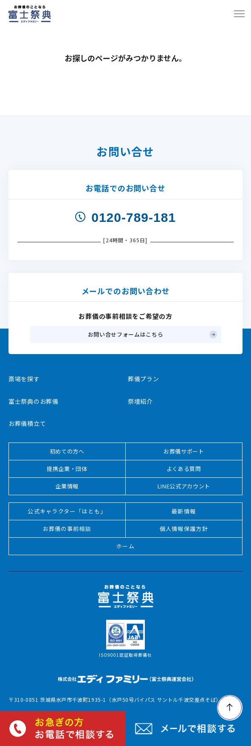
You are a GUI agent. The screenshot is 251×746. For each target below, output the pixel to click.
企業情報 (67, 486)
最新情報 (184, 511)
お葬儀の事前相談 (67, 529)
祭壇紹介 (140, 401)
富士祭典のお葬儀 (33, 401)
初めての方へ (67, 451)
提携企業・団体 (67, 469)
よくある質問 (183, 469)
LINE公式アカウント (184, 486)
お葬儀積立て (27, 423)
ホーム (125, 546)
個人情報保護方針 (184, 529)
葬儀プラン (143, 378)
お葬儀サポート (184, 451)
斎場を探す (24, 378)
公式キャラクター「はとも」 (67, 511)
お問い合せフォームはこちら (125, 334)
